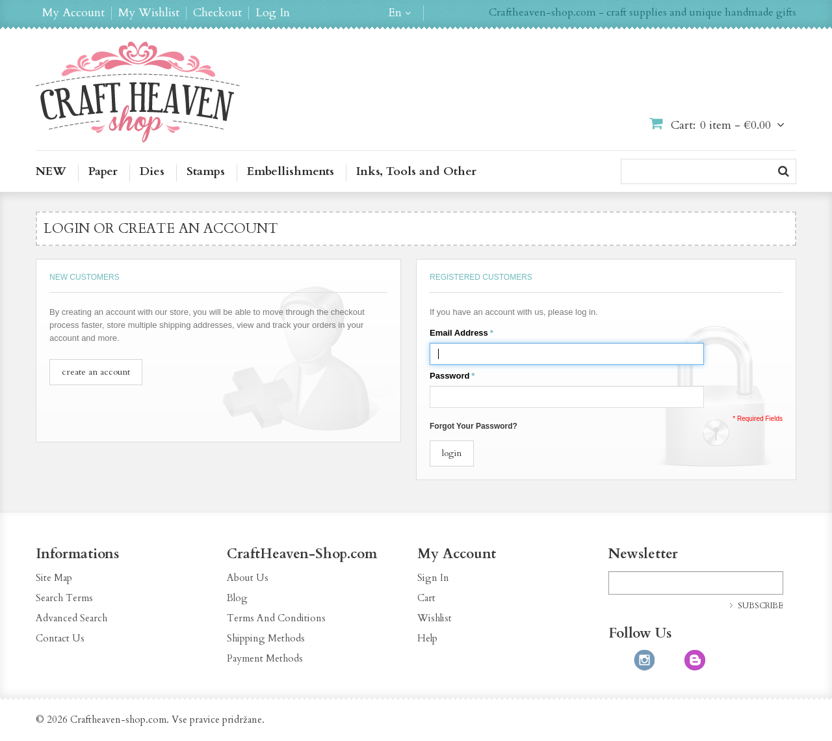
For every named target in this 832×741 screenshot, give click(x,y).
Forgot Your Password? (473, 426)
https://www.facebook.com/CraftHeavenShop (618, 660)
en (395, 13)
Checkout (217, 13)
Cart (426, 597)
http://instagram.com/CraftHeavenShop (644, 660)
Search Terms (64, 597)
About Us (247, 577)
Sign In (433, 577)
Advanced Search (71, 618)
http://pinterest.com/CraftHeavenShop (669, 660)
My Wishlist (148, 13)
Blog (237, 597)
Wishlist (434, 618)
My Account (73, 13)
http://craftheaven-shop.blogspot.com (694, 660)
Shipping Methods (266, 638)
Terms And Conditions (276, 618)
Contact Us (60, 638)
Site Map (54, 577)
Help (427, 638)
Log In (272, 13)
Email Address (459, 333)
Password (449, 376)
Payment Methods (265, 658)
